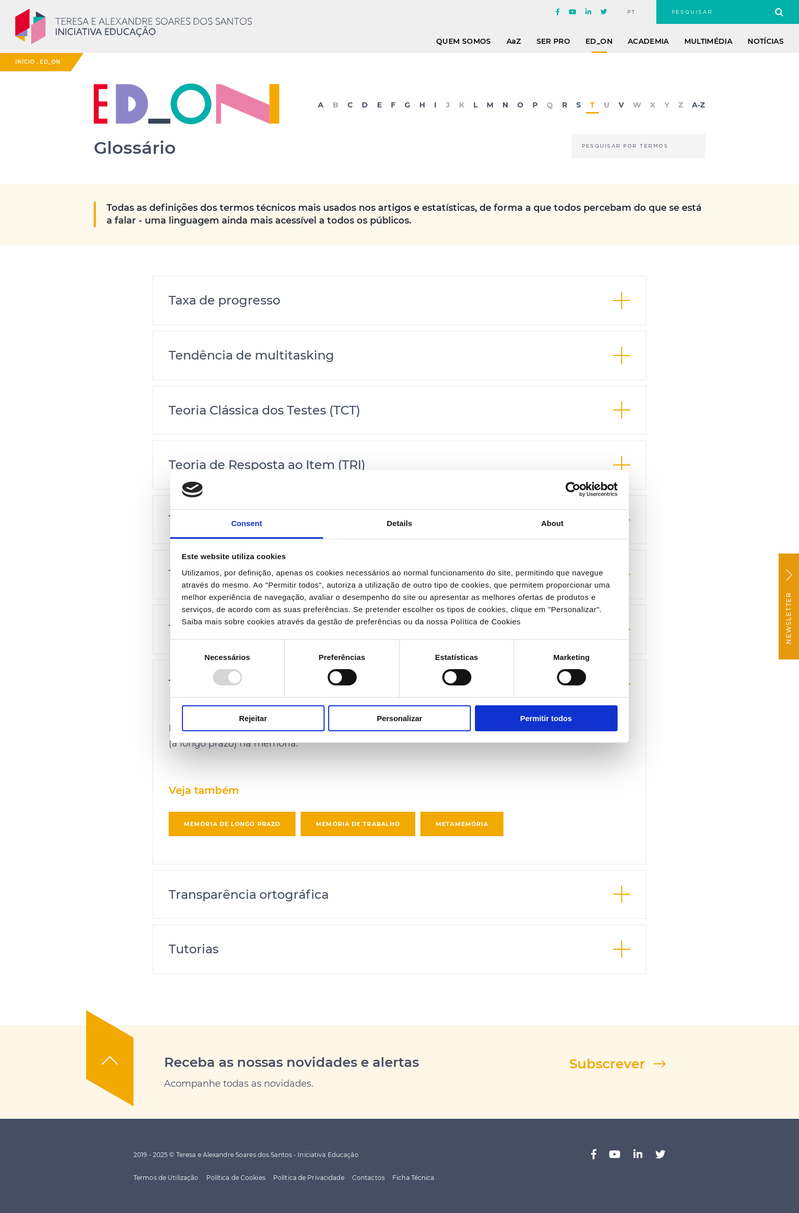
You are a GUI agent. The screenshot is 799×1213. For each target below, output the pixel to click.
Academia (648, 41)
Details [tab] (399, 523)
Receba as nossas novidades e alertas (291, 1062)
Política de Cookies (235, 1177)
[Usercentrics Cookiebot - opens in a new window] (573, 489)
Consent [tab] (246, 523)
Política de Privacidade (308, 1177)
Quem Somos (463, 41)
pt (631, 12)
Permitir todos (546, 718)
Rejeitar (253, 718)
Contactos (368, 1177)
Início (25, 62)
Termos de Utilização (166, 1177)
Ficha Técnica (413, 1177)
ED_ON (598, 41)
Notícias (766, 41)
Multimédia (708, 41)
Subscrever (607, 1064)
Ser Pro (553, 41)
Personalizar (399, 718)
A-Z (698, 105)
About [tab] (552, 523)
